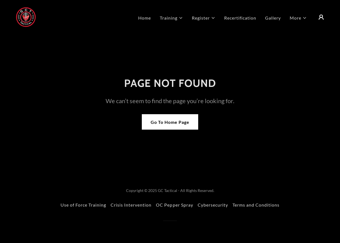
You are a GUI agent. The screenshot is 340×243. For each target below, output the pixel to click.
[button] (171, 18)
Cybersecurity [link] (213, 204)
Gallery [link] (273, 17)
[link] (25, 16)
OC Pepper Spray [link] (174, 204)
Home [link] (144, 17)
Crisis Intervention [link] (131, 204)
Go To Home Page (170, 122)
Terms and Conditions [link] (255, 204)
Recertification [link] (240, 17)
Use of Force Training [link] (83, 204)
